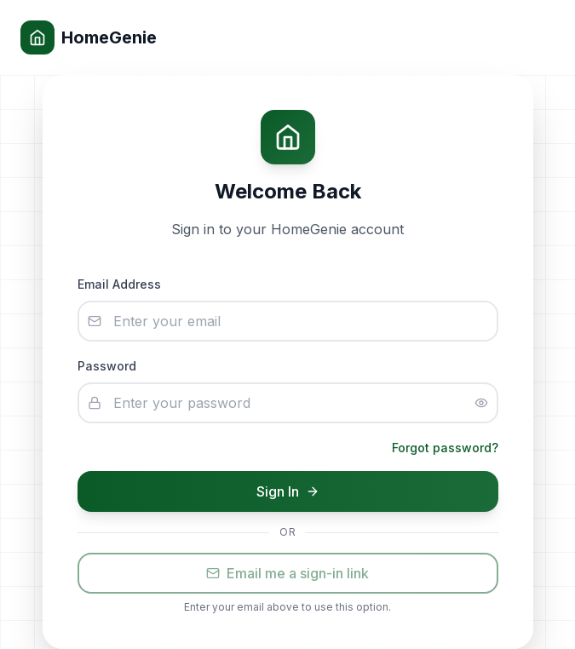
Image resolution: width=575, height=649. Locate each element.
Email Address (119, 284)
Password (107, 366)
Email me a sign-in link (287, 573)
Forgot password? (445, 447)
